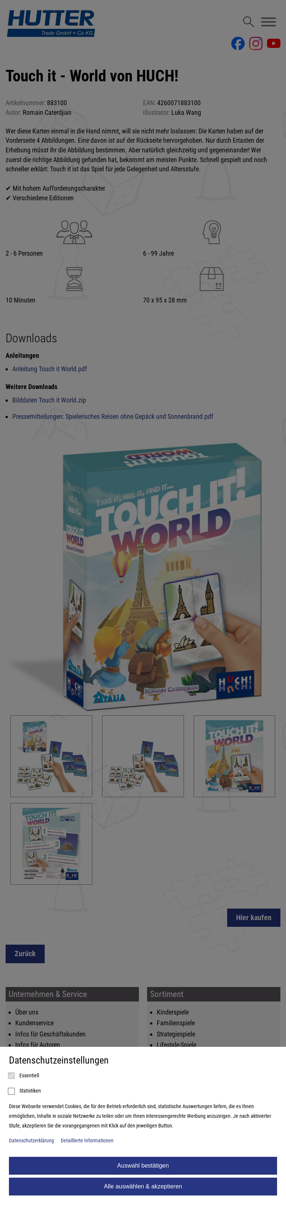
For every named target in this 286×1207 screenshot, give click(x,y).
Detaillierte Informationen (87, 1141)
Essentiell (24, 1076)
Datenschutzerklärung (31, 1141)
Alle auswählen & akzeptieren (143, 1186)
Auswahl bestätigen (143, 1165)
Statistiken (25, 1091)
